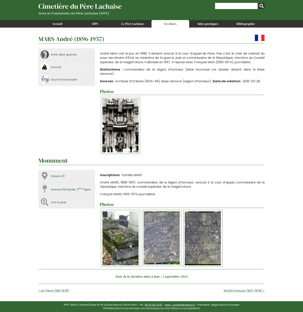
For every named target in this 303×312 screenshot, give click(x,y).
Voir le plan (58, 202)
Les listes (170, 24)
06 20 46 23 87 (153, 304)
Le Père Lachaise (132, 24)
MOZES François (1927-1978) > (244, 291)
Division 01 (58, 176)
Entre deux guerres (64, 54)
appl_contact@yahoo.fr (180, 304)
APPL (95, 24)
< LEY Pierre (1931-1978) (53, 291)
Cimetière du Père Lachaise (80, 8)
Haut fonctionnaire (64, 80)
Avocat (56, 67)
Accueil (57, 24)
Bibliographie (246, 24)
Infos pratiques (208, 24)
